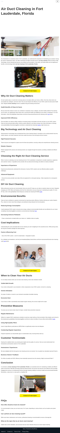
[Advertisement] (30, 27)
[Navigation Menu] (57, 1)
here (36, 211)
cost (48, 114)
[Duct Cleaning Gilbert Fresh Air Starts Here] (2, 1)
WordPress (34, 428)
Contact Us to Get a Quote (30, 90)
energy (39, 125)
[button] (30, 90)
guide (41, 191)
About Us (3, 431)
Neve (24, 428)
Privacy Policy (25, 431)
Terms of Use (17, 431)
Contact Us (9, 431)
